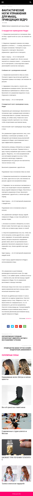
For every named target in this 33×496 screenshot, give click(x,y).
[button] (30, 2)
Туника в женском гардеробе (13, 484)
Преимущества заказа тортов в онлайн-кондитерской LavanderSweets (17, 349)
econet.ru (28, 318)
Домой (3, 6)
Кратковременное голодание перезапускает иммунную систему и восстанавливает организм (14, 338)
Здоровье (9, 6)
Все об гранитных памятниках (13, 407)
